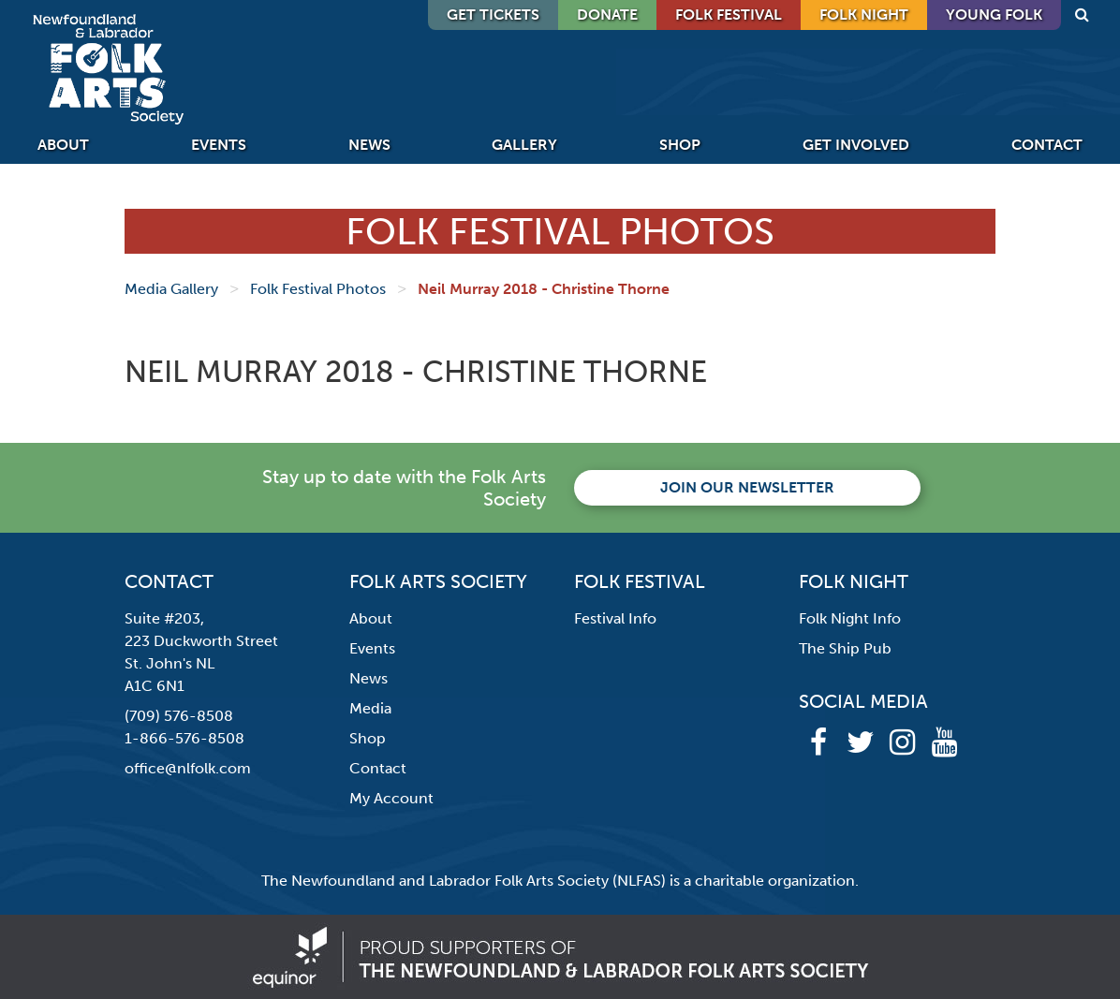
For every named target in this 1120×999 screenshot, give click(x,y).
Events (218, 145)
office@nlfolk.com (188, 768)
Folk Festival (728, 14)
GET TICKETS (493, 14)
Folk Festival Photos (318, 289)
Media (370, 708)
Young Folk (994, 14)
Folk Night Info (850, 618)
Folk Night (863, 14)
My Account (391, 798)
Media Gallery (171, 289)
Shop (679, 145)
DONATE (607, 14)
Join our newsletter (747, 487)
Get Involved (856, 145)
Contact (1047, 145)
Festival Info (615, 618)
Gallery (524, 145)
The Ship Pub (845, 648)
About (63, 145)
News (369, 145)
